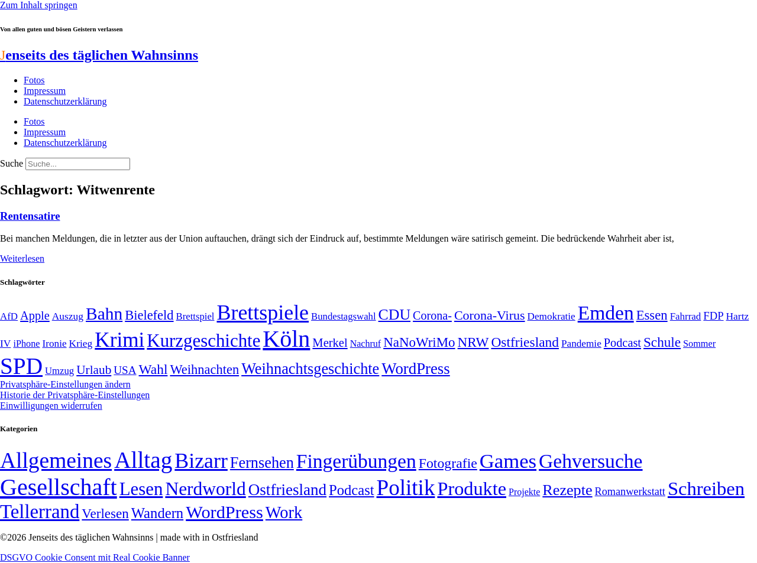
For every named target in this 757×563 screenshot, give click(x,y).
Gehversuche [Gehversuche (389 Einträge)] (590, 461)
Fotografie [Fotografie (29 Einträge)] (448, 463)
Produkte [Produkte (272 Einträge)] (471, 488)
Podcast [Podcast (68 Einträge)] (622, 342)
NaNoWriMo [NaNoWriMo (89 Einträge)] (419, 342)
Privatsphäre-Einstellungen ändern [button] (65, 384)
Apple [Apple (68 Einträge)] (35, 315)
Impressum (45, 91)
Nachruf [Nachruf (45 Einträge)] (365, 344)
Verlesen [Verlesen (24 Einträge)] (105, 513)
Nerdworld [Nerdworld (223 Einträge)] (205, 489)
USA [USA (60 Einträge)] (125, 370)
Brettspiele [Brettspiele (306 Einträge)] (263, 312)
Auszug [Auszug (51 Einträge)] (67, 316)
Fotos (34, 80)
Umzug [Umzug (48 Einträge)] (59, 370)
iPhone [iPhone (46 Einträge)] (26, 344)
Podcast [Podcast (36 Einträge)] (351, 490)
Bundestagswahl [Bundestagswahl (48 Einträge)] (343, 316)
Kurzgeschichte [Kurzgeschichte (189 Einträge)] (203, 340)
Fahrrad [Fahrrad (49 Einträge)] (685, 316)
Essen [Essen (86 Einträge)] (652, 315)
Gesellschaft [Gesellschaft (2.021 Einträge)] (58, 487)
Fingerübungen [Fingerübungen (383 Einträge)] (356, 461)
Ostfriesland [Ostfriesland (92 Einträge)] (525, 342)
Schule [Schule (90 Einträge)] (662, 342)
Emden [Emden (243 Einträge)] (606, 313)
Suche (11, 163)
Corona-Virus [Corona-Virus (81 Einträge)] (489, 315)
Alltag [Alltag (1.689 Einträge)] (143, 460)
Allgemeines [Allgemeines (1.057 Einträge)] (56, 460)
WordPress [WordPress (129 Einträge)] (415, 368)
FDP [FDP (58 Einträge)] (713, 316)
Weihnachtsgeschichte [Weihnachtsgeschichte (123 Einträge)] (310, 368)
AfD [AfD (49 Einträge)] (9, 316)
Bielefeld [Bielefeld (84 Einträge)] (149, 315)
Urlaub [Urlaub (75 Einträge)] (93, 370)
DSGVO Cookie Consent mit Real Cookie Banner (95, 557)
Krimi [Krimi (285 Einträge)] (119, 340)
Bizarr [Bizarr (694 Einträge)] (201, 461)
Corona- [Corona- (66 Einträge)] (432, 315)
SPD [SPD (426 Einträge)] (21, 366)
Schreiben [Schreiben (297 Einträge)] (706, 488)
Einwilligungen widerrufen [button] (51, 406)
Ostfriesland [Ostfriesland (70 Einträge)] (287, 490)
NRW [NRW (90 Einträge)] (473, 342)
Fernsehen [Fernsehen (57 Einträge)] (262, 462)
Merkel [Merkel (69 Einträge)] (329, 342)
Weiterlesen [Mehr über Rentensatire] (22, 258)
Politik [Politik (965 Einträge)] (406, 488)
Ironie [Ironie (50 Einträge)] (55, 343)
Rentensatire (30, 216)
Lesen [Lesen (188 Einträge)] (141, 489)
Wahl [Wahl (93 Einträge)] (153, 369)
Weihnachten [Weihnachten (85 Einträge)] (204, 369)
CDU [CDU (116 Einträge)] (394, 314)
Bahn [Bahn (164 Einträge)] (104, 313)
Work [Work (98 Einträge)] (284, 512)
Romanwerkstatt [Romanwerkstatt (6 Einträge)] (630, 491)
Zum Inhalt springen (38, 5)
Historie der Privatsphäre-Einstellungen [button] (75, 395)
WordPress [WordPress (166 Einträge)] (224, 512)
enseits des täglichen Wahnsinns (99, 55)
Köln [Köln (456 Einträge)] (286, 339)
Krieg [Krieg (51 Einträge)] (81, 343)
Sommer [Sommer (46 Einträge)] (699, 344)
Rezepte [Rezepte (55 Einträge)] (567, 490)
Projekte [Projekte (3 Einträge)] (524, 492)
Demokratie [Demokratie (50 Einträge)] (551, 316)
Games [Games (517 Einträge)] (508, 461)
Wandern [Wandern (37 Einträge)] (157, 513)
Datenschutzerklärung (65, 101)
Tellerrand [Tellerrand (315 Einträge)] (39, 511)
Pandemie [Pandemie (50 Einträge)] (581, 343)
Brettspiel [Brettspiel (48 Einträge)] (195, 316)
